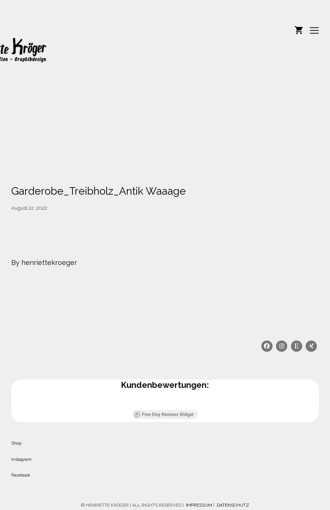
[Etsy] (296, 346)
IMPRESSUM (198, 505)
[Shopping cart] (299, 29)
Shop (16, 443)
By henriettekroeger (44, 262)
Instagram (21, 459)
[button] (11, 402)
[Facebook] (266, 346)
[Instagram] (281, 346)
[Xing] (311, 346)
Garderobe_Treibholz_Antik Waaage (98, 191)
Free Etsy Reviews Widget (164, 415)
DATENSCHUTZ (233, 505)
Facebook (20, 475)
